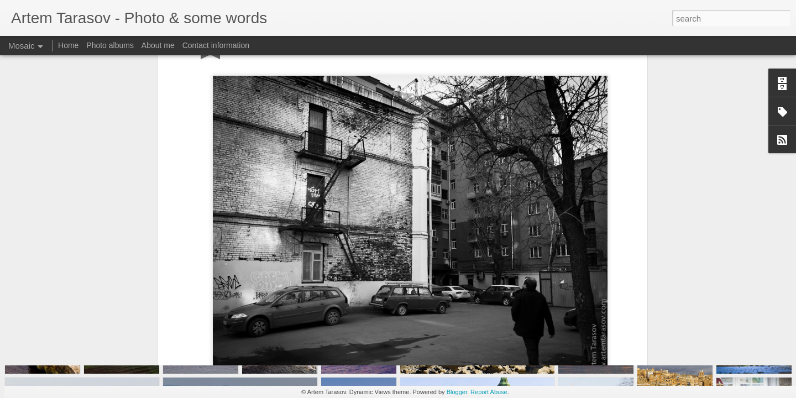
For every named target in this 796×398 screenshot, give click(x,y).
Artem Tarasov (447, 296)
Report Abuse (488, 392)
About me (158, 45)
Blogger (457, 392)
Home (68, 45)
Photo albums (110, 45)
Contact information (215, 45)
